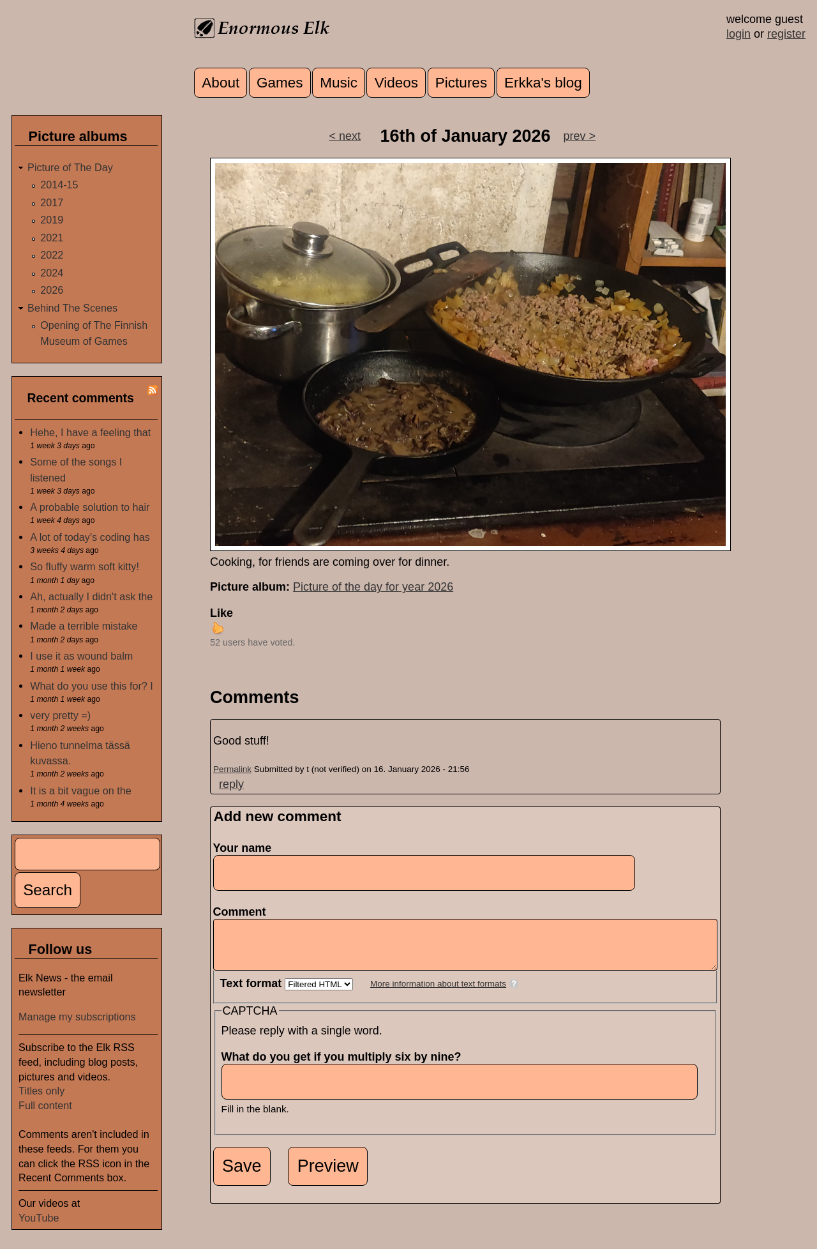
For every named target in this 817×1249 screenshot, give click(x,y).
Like (221, 613)
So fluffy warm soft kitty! (84, 566)
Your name (242, 848)
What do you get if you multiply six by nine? (345, 1066)
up (217, 627)
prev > (580, 136)
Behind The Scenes (72, 308)
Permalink (232, 769)
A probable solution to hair (89, 507)
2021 (51, 237)
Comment (243, 911)
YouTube (39, 1217)
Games (280, 83)
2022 (51, 255)
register (786, 33)
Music (338, 83)
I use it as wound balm (81, 656)
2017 (51, 202)
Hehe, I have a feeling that (90, 432)
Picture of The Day (70, 167)
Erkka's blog (543, 83)
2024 (51, 272)
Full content (45, 1105)
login (738, 33)
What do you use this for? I (91, 686)
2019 (51, 219)
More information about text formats (438, 993)
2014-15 (59, 184)
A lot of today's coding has (90, 537)
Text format (252, 993)
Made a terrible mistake (83, 626)
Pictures (461, 83)
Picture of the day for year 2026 (373, 586)
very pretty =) (60, 715)
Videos (396, 83)
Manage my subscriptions (77, 1016)
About (220, 83)
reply (231, 784)
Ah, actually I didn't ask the (91, 596)
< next (345, 136)
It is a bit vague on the (80, 790)
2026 (51, 290)
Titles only (41, 1090)
